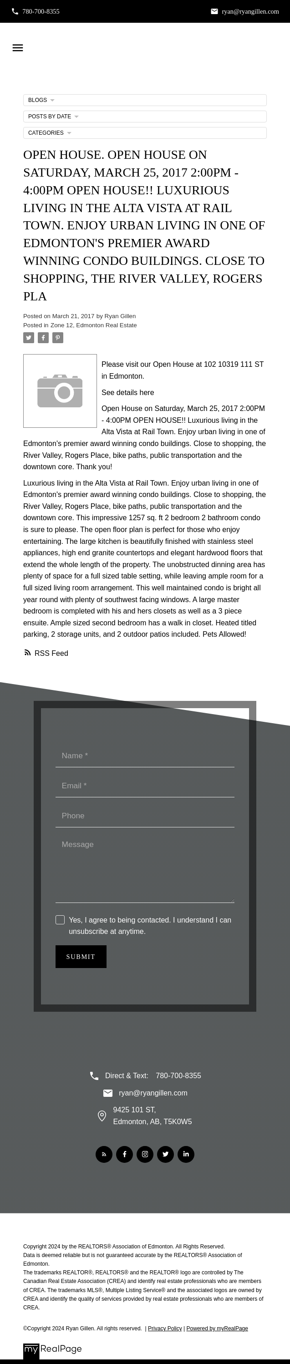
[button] (35, 11)
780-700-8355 (41, 11)
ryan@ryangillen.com (250, 11)
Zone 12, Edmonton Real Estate (94, 325)
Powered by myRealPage (217, 1328)
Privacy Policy (165, 1328)
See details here (128, 392)
